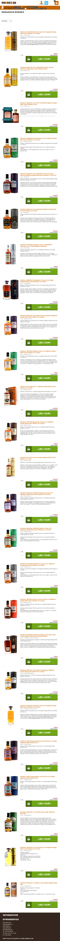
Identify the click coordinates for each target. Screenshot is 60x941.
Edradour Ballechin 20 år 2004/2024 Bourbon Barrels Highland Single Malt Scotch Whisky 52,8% (37, 68)
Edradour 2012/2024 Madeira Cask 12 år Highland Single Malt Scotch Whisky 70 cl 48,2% (38, 351)
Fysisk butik (31, 8)
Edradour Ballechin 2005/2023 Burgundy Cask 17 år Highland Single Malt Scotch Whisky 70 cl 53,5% (36, 493)
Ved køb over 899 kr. (32, 7)
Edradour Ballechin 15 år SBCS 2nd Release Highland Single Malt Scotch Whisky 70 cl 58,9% (37, 670)
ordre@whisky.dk (7, 929)
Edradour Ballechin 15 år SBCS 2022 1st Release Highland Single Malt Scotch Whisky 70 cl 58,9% (38, 316)
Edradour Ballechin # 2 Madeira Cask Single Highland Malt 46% (38, 883)
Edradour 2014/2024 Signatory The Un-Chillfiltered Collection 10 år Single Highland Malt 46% (36, 245)
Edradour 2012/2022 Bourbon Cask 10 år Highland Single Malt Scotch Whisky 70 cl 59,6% (38, 32)
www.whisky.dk (7, 928)
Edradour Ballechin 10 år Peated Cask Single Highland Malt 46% (37, 812)
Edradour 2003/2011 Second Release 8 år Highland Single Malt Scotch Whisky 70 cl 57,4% (38, 848)
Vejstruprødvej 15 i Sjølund (40, 8)
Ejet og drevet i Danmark (18, 8)
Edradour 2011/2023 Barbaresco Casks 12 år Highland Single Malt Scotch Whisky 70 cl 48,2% (37, 564)
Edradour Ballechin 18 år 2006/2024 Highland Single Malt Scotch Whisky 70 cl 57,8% (38, 210)
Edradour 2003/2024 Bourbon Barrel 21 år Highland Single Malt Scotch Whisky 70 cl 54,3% (38, 139)
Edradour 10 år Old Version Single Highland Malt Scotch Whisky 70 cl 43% (38, 458)
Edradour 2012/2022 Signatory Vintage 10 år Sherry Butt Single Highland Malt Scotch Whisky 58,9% (38, 635)
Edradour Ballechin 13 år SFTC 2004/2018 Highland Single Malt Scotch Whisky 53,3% (38, 103)
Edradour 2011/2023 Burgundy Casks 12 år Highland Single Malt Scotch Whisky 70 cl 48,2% (36, 422)
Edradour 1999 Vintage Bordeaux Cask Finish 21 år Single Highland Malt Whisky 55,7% (38, 741)
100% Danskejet (8, 8)
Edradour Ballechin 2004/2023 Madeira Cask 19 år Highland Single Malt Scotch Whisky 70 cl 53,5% (36, 529)
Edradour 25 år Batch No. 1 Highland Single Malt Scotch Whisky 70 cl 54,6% (38, 387)
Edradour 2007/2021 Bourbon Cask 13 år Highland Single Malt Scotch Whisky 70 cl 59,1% (38, 706)
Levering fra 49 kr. (9, 7)
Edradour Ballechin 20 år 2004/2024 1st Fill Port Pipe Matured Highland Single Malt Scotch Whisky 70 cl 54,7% (38, 174)
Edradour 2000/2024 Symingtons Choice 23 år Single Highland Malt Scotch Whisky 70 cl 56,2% (37, 280)
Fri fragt (26, 7)
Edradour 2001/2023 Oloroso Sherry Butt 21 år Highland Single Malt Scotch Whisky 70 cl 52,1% (38, 599)
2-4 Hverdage (18, 7)
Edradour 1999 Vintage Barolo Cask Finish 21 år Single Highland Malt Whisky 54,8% (37, 777)
